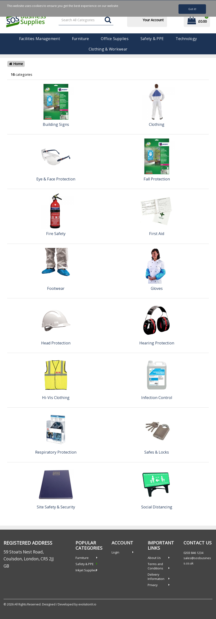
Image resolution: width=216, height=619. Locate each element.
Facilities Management (39, 38)
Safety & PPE (152, 38)
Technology (186, 38)
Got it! (192, 9)
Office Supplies (114, 38)
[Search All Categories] (86, 20)
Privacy (152, 585)
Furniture (80, 38)
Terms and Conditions (155, 566)
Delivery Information (156, 576)
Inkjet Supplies (86, 570)
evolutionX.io (87, 604)
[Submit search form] (108, 20)
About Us (154, 558)
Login (115, 552)
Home (16, 63)
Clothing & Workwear (108, 49)
